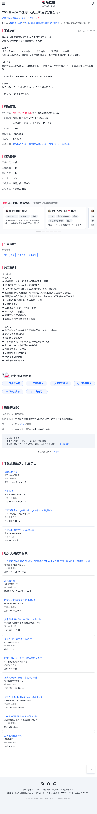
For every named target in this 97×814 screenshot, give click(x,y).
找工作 (20, 23)
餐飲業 (26, 23)
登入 (22, 424)
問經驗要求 (38, 383)
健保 (12, 255)
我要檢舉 (55, 452)
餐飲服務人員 (19, 144)
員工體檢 (32, 255)
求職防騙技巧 (63, 444)
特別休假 (21, 255)
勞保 (5, 255)
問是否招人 (86, 383)
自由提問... (38, 391)
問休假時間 (14, 383)
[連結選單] (3, 3)
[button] (38, 231)
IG (42, 783)
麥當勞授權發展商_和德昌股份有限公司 (45, 23)
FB (48, 783)
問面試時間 (62, 383)
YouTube (54, 783)
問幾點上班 (14, 391)
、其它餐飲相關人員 (36, 144)
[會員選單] (93, 3)
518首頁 (13, 23)
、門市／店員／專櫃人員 (58, 144)
